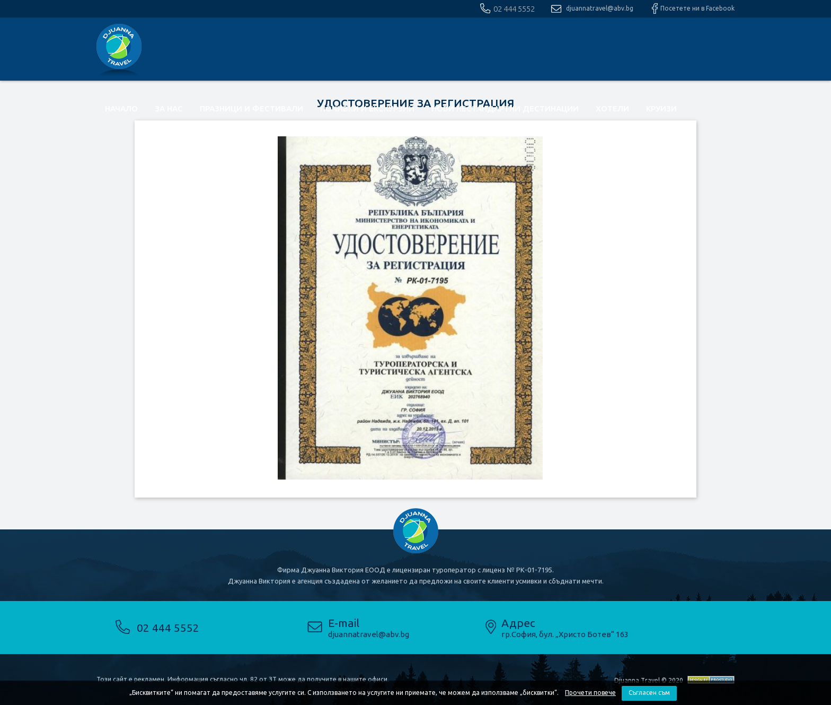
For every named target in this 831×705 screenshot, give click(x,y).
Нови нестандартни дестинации (505, 108)
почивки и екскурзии (367, 108)
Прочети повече (590, 692)
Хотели (612, 108)
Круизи (661, 108)
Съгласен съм (649, 692)
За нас (169, 108)
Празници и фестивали (251, 108)
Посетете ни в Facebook (697, 8)
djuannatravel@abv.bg (599, 8)
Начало (121, 108)
